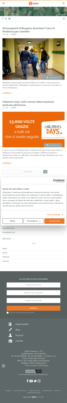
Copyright (8, 390)
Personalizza (33, 221)
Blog (17, 330)
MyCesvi (19, 335)
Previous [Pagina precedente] (28, 172)
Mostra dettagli (53, 214)
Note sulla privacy (34, 390)
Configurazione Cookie (33, 392)
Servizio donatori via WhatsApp (36, 365)
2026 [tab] (33, 243)
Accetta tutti (54, 221)
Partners (57, 390)
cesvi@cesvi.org (50, 356)
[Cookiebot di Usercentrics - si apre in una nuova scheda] (54, 180)
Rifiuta (12, 221)
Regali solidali (21, 324)
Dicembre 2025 (8, 228)
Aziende (19, 341)
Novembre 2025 (8, 232)
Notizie (5, 34)
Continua (6, 93)
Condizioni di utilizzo (20, 390)
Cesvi (14, 34)
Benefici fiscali (47, 390)
